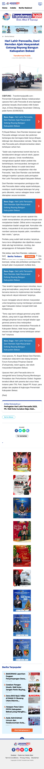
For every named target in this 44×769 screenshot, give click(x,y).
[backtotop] (22, 739)
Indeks (13, 8)
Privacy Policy (25, 758)
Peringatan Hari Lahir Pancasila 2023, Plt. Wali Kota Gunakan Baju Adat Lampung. (20, 407)
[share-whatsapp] (24, 430)
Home (4, 8)
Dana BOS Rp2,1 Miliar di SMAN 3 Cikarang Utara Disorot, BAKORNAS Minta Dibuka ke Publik (15, 698)
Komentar (22, 435)
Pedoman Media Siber (25, 755)
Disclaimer (35, 758)
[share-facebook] (16, 430)
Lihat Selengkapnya (22, 730)
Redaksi (13, 755)
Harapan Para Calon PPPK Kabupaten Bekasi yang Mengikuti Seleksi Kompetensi (16, 709)
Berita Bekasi (8, 417)
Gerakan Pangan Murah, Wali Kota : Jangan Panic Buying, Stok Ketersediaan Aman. (15, 687)
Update (30, 256)
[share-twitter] (20, 430)
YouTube (32, 751)
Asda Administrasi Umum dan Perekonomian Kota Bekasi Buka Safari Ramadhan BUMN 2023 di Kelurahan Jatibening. (15, 720)
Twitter (27, 751)
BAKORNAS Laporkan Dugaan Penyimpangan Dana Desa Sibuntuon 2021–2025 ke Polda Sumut (15, 676)
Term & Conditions (11, 758)
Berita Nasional (25, 8)
